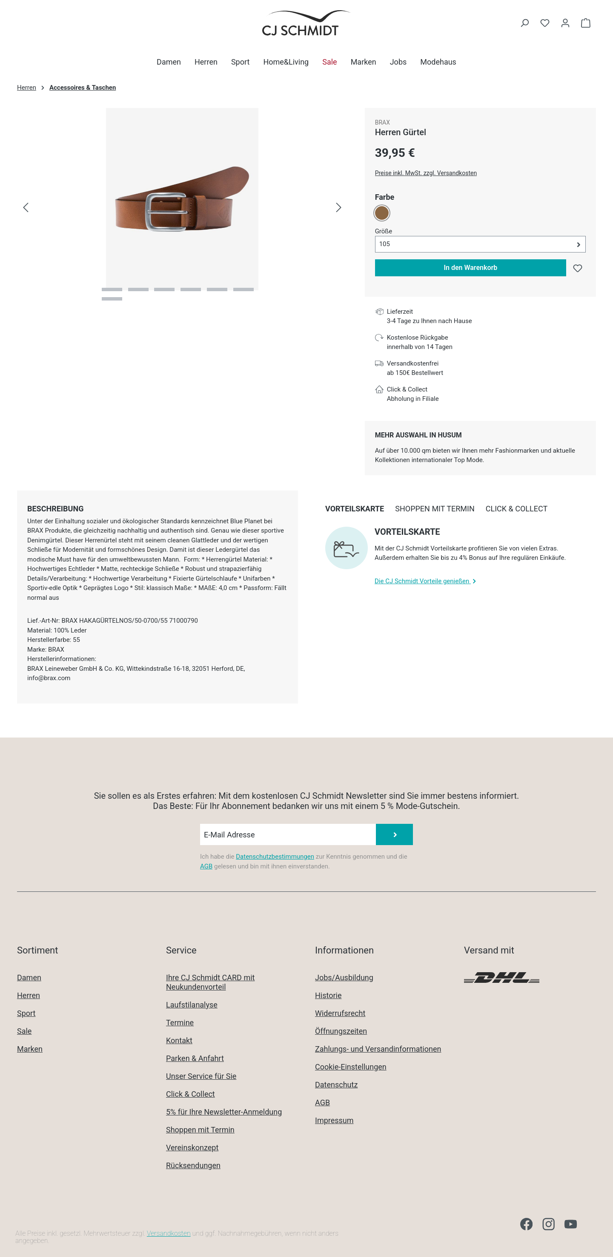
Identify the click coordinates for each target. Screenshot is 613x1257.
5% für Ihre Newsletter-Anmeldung (224, 1111)
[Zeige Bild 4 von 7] (190, 289)
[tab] (55, 508)
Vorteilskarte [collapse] (407, 532)
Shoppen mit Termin (200, 1129)
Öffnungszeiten (341, 1031)
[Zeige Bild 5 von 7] (217, 289)
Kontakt (179, 1040)
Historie (328, 995)
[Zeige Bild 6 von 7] (243, 289)
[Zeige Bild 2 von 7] (138, 289)
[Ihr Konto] (565, 22)
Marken (30, 1048)
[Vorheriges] (25, 207)
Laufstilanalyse (192, 1004)
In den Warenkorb (470, 268)
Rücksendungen (193, 1165)
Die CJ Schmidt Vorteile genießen (426, 581)
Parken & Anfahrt (195, 1058)
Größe (383, 231)
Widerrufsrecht (340, 1013)
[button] (480, 244)
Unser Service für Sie (201, 1076)
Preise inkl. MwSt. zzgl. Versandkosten (426, 173)
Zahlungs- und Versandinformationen (378, 1048)
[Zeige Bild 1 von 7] (112, 289)
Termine (180, 1022)
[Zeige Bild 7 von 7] (112, 299)
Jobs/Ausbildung (344, 977)
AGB (206, 866)
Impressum (334, 1120)
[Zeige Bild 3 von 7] (164, 289)
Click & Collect (190, 1094)
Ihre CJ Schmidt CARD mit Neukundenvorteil (210, 982)
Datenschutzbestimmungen (275, 856)
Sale (24, 1031)
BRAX (382, 122)
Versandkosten (169, 1233)
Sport (26, 1013)
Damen (29, 977)
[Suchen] (524, 22)
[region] (182, 208)
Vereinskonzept (192, 1147)
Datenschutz (336, 1084)
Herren (28, 995)
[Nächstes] (338, 207)
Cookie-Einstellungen (351, 1066)
